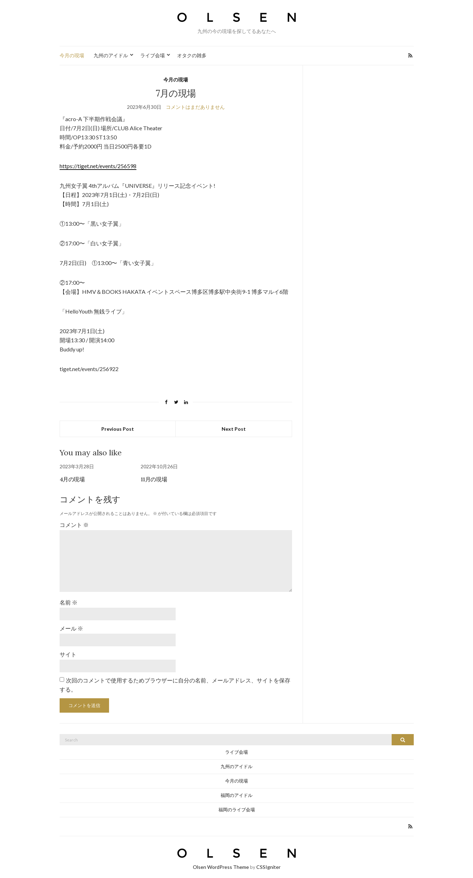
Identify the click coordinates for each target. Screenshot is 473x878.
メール (71, 625)
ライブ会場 (152, 55)
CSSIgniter (268, 863)
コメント (74, 524)
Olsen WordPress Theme (221, 863)
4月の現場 (72, 479)
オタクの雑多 (192, 55)
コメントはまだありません (195, 107)
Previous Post (117, 429)
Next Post (234, 429)
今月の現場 (72, 55)
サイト (68, 650)
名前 (68, 599)
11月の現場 (154, 479)
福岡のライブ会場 (236, 805)
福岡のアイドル (236, 791)
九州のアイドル (111, 55)
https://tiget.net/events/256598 (98, 166)
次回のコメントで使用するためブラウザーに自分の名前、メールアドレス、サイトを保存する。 (175, 681)
